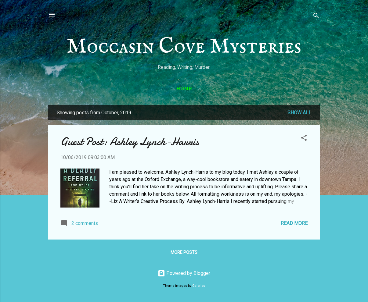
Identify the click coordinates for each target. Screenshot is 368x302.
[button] (304, 139)
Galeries (198, 286)
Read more (294, 223)
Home (184, 89)
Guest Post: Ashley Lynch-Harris (129, 141)
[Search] (316, 16)
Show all (299, 112)
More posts (184, 252)
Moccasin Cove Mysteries (184, 47)
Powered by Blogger (184, 273)
